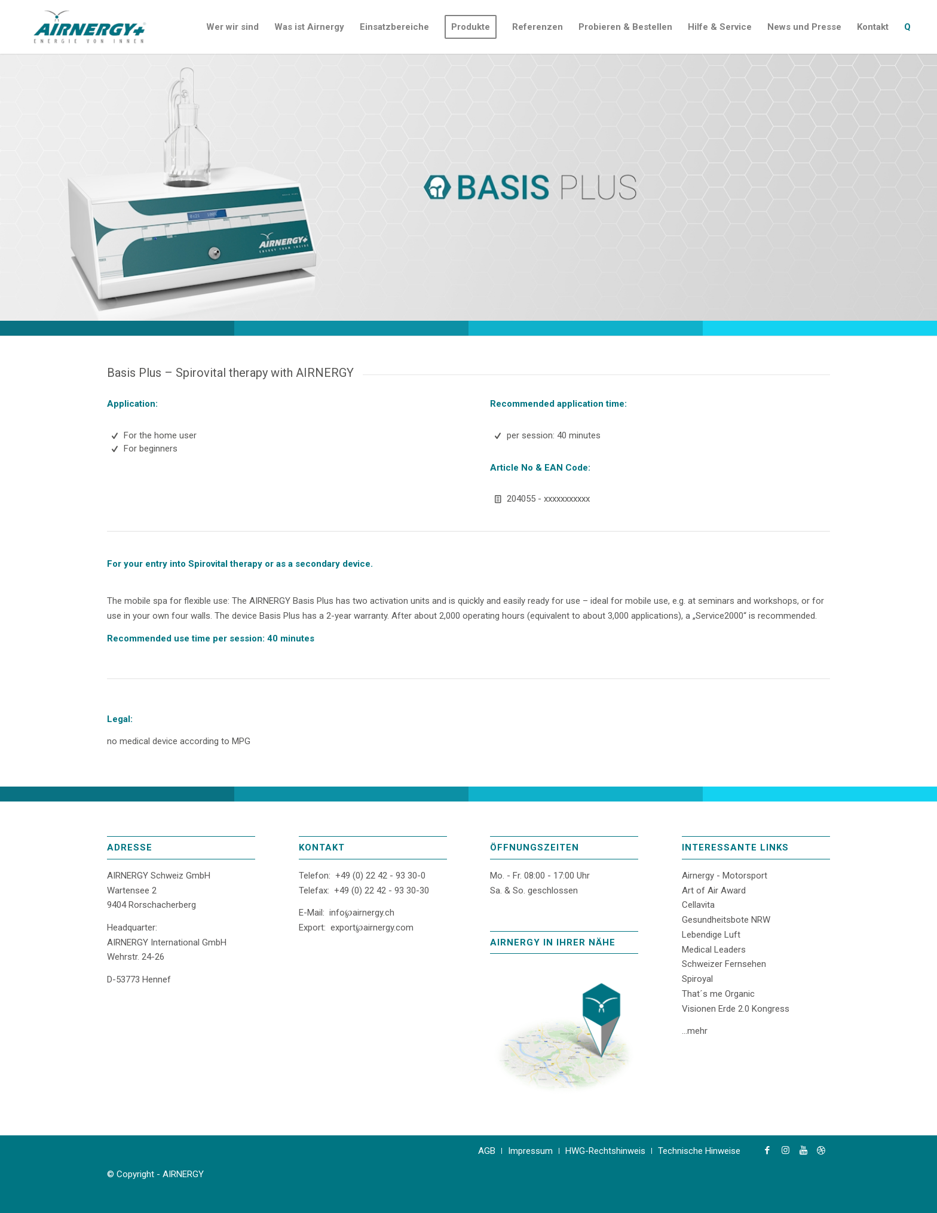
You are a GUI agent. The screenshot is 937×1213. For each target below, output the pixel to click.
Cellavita (698, 904)
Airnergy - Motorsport (724, 875)
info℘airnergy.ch (361, 912)
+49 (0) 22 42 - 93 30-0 (380, 875)
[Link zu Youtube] (803, 1150)
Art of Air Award (714, 890)
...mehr (695, 1030)
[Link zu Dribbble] (821, 1150)
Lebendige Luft (711, 934)
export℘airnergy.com (372, 927)
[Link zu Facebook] (767, 1150)
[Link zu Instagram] (785, 1150)
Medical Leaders (714, 949)
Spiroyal (697, 979)
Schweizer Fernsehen (724, 964)
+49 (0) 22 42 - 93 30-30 (381, 890)
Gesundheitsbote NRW (726, 919)
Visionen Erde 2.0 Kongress (735, 1008)
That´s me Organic (718, 993)
